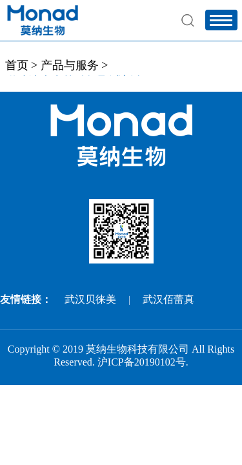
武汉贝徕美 (90, 299)
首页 (16, 65)
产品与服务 (70, 65)
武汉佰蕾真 (168, 299)
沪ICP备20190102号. (142, 361)
